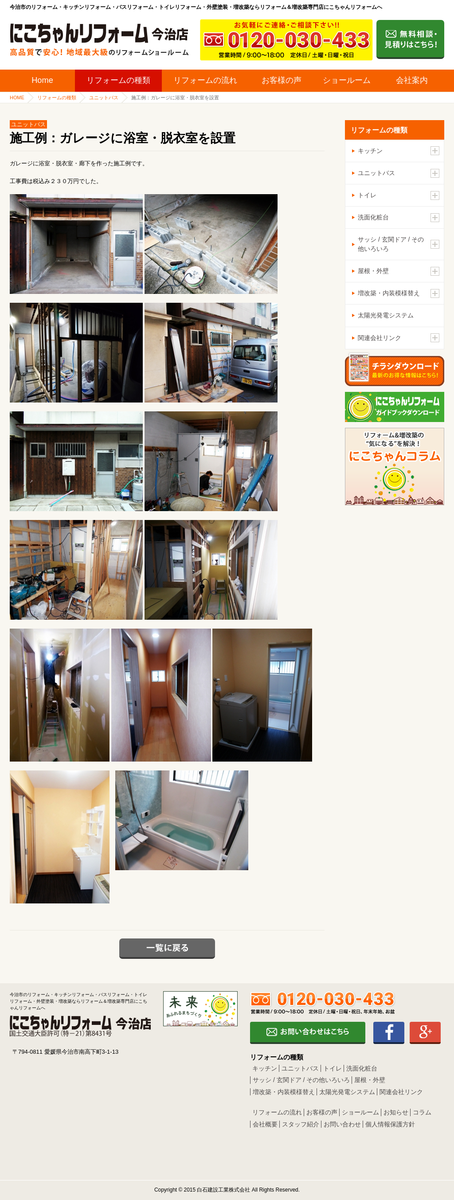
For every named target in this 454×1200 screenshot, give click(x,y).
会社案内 (412, 80)
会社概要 (265, 1124)
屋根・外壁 (369, 1079)
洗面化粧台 (361, 1068)
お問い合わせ (342, 1124)
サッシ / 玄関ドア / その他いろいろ (301, 1079)
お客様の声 (281, 80)
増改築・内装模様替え (284, 1091)
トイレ (332, 1068)
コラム (422, 1112)
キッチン (264, 1068)
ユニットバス (103, 97)
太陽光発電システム (386, 315)
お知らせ (396, 1112)
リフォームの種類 (118, 80)
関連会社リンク (401, 1091)
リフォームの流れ (205, 80)
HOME (17, 97)
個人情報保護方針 (390, 1124)
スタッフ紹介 (300, 1124)
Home (42, 80)
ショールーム (347, 80)
